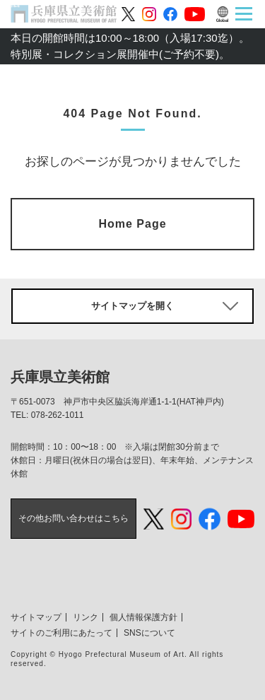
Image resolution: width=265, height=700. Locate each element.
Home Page (132, 224)
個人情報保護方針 (143, 617)
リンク (85, 617)
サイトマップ (36, 617)
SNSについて (149, 633)
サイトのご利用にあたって (61, 633)
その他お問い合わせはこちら (73, 518)
